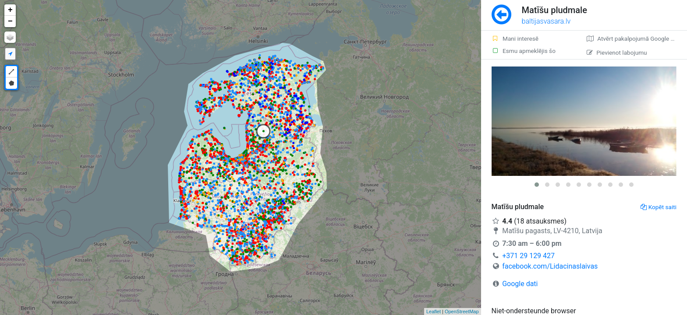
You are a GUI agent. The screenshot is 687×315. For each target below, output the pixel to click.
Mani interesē (515, 38)
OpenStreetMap (462, 311)
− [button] (10, 21)
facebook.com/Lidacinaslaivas (550, 266)
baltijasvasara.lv (546, 21)
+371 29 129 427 (528, 256)
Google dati (520, 284)
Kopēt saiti (658, 206)
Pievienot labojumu (617, 52)
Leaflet (433, 311)
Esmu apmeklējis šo (524, 50)
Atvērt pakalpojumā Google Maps (636, 38)
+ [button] (10, 10)
